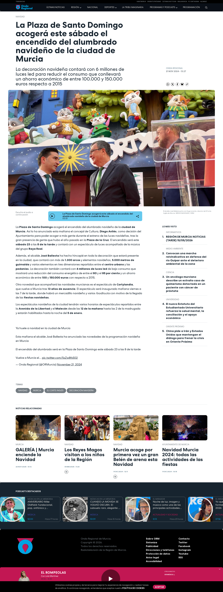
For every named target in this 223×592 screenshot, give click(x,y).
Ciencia (170, 272)
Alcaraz (203, 2)
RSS (181, 557)
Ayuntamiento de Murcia (175, 444)
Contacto (184, 538)
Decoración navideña (82, 390)
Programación (191, 7)
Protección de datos (158, 553)
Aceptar (159, 587)
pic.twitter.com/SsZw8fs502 (60, 358)
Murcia (37, 390)
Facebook (184, 546)
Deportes (109, 7)
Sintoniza (151, 542)
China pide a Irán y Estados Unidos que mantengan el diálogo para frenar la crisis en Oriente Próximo (185, 336)
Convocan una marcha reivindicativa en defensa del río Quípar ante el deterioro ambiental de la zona (186, 259)
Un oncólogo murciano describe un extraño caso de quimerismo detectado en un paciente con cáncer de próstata (185, 284)
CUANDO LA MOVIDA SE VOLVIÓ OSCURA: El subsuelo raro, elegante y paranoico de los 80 (104, 505)
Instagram (185, 549)
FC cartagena (193, 2)
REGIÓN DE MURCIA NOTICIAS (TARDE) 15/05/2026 (185, 238)
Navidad (20, 16)
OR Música (169, 575)
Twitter (183, 542)
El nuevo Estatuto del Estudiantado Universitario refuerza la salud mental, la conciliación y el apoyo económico (185, 311)
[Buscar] (205, 7)
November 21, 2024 (69, 364)
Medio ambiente (174, 248)
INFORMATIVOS (173, 232)
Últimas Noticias (169, 2)
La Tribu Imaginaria (132, 7)
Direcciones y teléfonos (160, 549)
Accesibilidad (154, 561)
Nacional (92, 7)
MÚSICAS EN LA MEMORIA (40, 499)
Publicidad (152, 546)
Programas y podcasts (162, 7)
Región (75, 7)
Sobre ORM (153, 538)
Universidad (172, 299)
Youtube (183, 553)
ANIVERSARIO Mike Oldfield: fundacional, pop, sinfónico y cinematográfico (40, 505)
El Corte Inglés (55, 390)
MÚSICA (31, 514)
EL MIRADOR (159, 499)
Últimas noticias (55, 7)
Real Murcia (182, 2)
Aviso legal (152, 557)
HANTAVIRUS (141, 2)
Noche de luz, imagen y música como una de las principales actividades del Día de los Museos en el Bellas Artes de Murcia (167, 505)
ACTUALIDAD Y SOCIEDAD (165, 514)
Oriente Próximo (154, 2)
